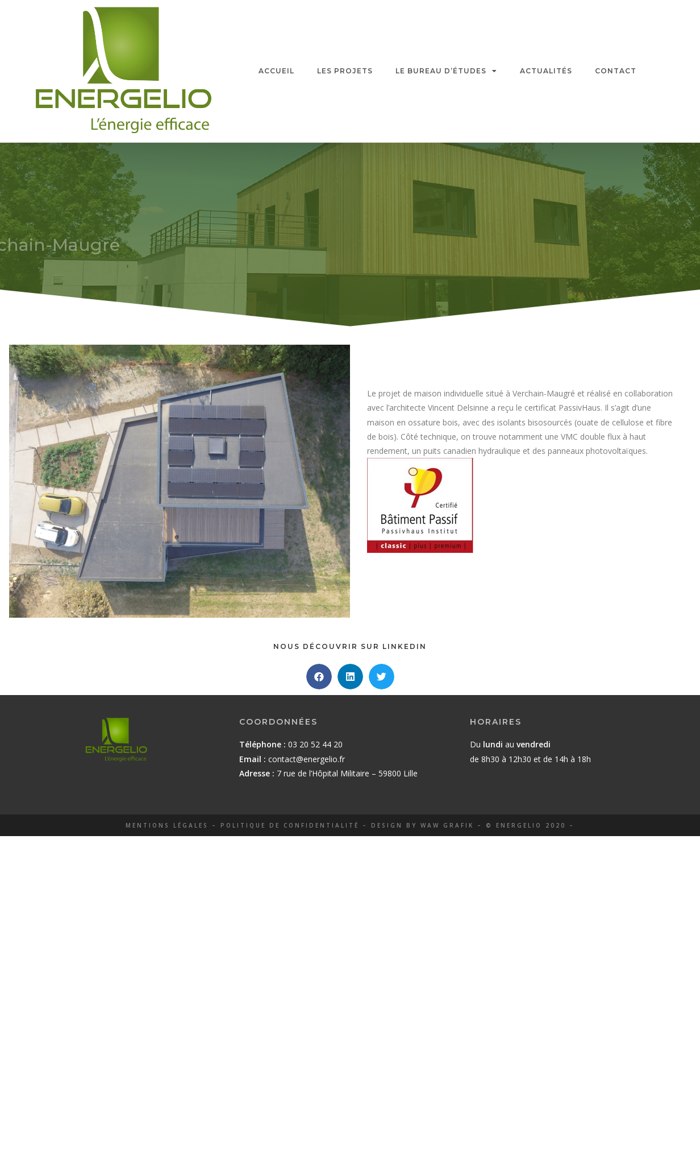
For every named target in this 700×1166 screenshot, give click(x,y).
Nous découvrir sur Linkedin (350, 646)
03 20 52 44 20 (315, 744)
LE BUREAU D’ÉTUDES (446, 71)
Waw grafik (447, 825)
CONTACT (615, 71)
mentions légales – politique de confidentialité (242, 825)
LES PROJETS (345, 71)
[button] (319, 676)
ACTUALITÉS (546, 71)
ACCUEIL (276, 71)
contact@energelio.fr (306, 759)
